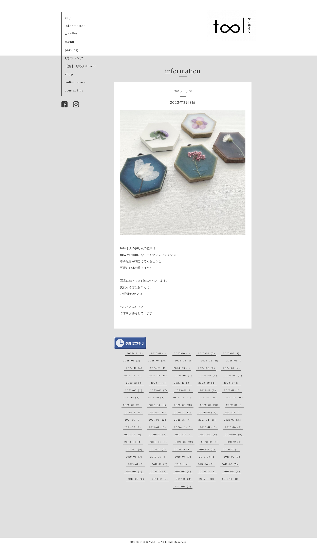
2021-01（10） (158, 427)
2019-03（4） (208, 456)
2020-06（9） (209, 434)
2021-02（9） (133, 427)
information (75, 26)
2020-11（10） (209, 427)
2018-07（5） (159, 471)
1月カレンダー (76, 58)
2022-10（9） (132, 397)
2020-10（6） (234, 427)
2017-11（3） (207, 478)
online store (75, 82)
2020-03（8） (159, 441)
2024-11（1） (158, 368)
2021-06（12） (158, 419)
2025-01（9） (235, 360)
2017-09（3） (183, 486)
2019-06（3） (135, 456)
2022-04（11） (158, 404)
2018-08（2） (135, 471)
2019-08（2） (207, 449)
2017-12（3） (184, 478)
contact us (74, 90)
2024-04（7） (184, 375)
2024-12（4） (135, 368)
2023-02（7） (159, 390)
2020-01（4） (210, 441)
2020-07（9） (184, 434)
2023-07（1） (232, 382)
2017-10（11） (231, 478)
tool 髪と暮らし (149, 541)
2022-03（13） (183, 404)
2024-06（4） (133, 375)
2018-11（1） (183, 464)
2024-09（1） (182, 368)
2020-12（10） (183, 427)
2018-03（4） (232, 471)
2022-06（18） (234, 397)
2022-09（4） (156, 397)
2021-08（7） (233, 412)
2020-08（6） (158, 434)
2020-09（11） (133, 434)
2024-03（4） (209, 375)
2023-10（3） (183, 382)
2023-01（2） (184, 390)
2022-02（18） (210, 404)
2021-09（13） (208, 412)
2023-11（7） (158, 382)
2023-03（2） (134, 390)
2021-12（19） (134, 412)
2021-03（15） (233, 419)
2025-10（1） (182, 353)
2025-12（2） (135, 353)
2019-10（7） (158, 449)
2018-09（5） (230, 464)
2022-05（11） (132, 404)
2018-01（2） (160, 478)
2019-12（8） (234, 441)
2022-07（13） (208, 397)
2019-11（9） (135, 449)
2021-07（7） (133, 419)
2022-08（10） (182, 397)
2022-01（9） (235, 404)
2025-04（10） (158, 360)
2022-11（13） (233, 390)
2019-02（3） (232, 456)
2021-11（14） (158, 412)
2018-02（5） (136, 478)
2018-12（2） (160, 464)
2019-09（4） (183, 449)
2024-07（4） (232, 368)
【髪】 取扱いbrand (81, 66)
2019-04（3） (183, 456)
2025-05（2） (132, 360)
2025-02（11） (210, 360)
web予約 (71, 34)
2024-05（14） (158, 375)
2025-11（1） (159, 353)
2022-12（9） (208, 390)
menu (69, 42)
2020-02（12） (184, 441)
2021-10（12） (183, 412)
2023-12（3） (135, 382)
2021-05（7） (183, 419)
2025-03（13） (184, 360)
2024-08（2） (207, 368)
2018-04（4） (208, 471)
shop (69, 74)
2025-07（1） (232, 353)
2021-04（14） (207, 419)
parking (71, 50)
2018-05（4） (183, 471)
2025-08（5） (207, 353)
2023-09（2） (207, 382)
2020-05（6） (234, 434)
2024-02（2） (234, 375)
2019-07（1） (231, 449)
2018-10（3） (206, 464)
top (68, 18)
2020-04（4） (133, 441)
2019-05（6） (159, 456)
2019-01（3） (136, 464)
